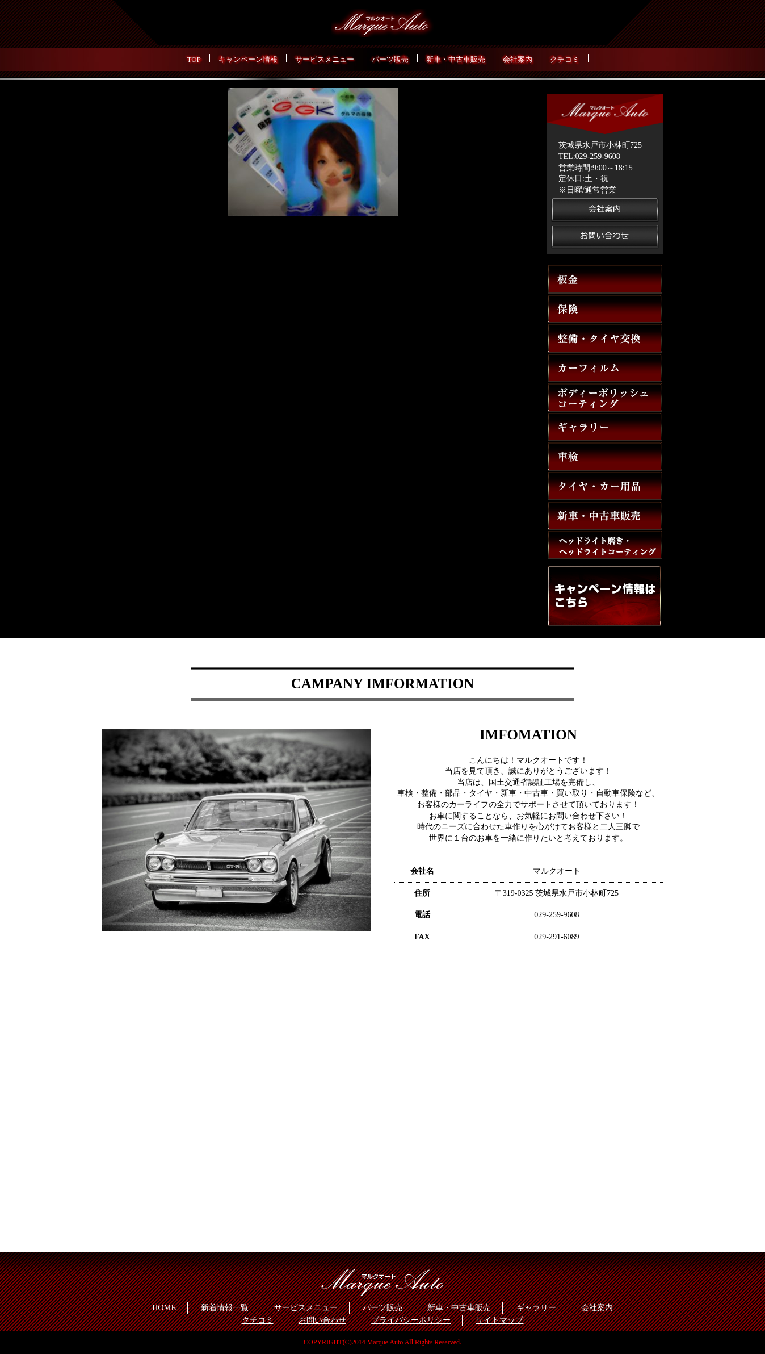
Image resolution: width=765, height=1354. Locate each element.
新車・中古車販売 (459, 1307)
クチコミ (258, 1319)
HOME (164, 1307)
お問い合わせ (322, 1319)
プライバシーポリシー (411, 1319)
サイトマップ (499, 1319)
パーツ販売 (382, 1307)
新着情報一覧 (225, 1307)
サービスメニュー (306, 1307)
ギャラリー (536, 1307)
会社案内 (597, 1307)
